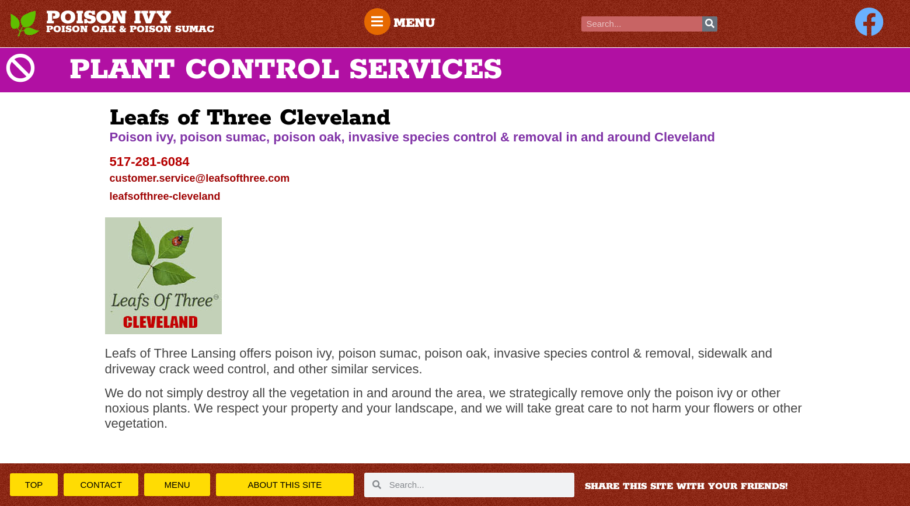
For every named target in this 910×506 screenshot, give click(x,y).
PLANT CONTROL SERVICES (285, 70)
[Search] (709, 24)
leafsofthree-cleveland (165, 196)
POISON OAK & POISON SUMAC (130, 29)
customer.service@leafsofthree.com (200, 178)
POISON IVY (108, 18)
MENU (415, 23)
